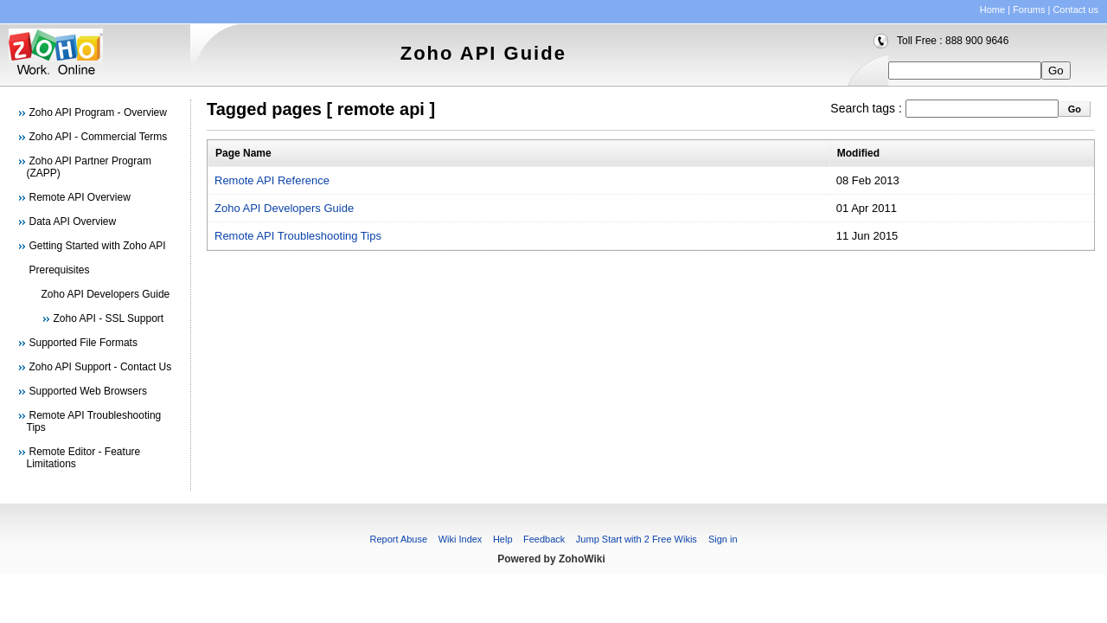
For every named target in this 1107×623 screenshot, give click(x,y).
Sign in (723, 539)
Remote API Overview (80, 197)
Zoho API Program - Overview (98, 112)
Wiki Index (460, 539)
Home (992, 9)
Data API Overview (73, 221)
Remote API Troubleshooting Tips (297, 235)
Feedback (544, 539)
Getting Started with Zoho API (97, 246)
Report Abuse (398, 539)
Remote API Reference (272, 180)
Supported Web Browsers (88, 391)
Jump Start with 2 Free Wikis (638, 539)
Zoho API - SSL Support (109, 318)
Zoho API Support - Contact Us (100, 367)
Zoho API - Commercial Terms (98, 137)
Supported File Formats (83, 343)
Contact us (1075, 9)
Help (503, 539)
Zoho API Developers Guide (106, 294)
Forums (1029, 9)
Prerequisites (59, 270)
